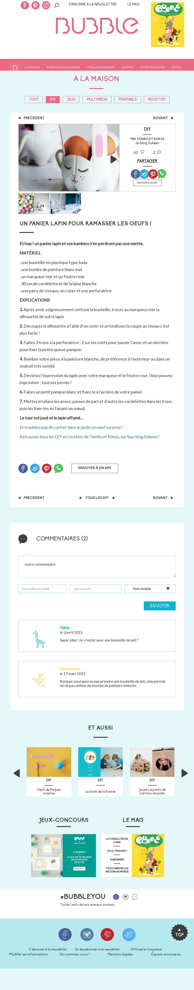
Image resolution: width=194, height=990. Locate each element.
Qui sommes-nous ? (75, 954)
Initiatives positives (152, 67)
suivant (163, 118)
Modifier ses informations (28, 954)
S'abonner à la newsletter (48, 949)
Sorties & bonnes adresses (63, 67)
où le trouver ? (117, 851)
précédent (31, 118)
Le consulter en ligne (117, 841)
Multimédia (97, 99)
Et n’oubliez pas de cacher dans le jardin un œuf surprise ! (71, 427)
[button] (23, 771)
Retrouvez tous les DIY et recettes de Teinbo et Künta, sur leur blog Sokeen (88, 436)
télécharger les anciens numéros (117, 870)
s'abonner (117, 860)
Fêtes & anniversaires (100, 67)
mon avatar (142, 588)
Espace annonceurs (166, 954)
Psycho (176, 67)
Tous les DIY (97, 498)
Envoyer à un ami (147, 183)
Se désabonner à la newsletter (97, 949)
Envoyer (159, 606)
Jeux (71, 99)
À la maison (32, 67)
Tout (34, 99)
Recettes (156, 99)
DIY (53, 99)
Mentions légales (120, 954)
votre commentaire (97, 566)
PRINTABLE (128, 99)
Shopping (127, 67)
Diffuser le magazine (146, 949)
